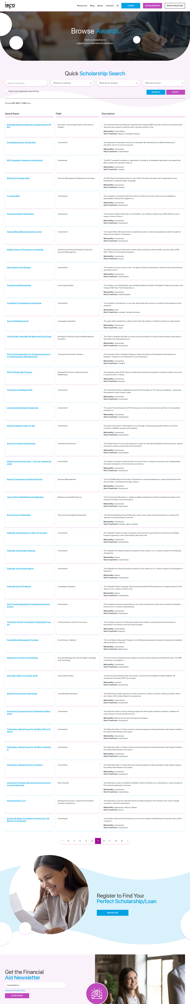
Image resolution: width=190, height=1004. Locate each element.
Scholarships (152, 6)
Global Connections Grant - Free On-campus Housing (29, 462)
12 (80, 841)
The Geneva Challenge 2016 (19, 390)
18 (116, 841)
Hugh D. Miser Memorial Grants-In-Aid (24, 232)
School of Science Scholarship (21, 443)
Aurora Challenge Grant (18, 321)
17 (110, 841)
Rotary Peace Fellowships (19, 515)
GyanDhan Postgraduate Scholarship (24, 303)
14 (92, 841)
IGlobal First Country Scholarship (22, 658)
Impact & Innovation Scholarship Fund (24, 479)
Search (156, 92)
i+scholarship (13, 196)
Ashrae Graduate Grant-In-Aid (21, 426)
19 (122, 841)
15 (98, 841)
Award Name (12, 113)
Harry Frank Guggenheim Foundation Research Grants (28, 605)
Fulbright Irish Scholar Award (20, 568)
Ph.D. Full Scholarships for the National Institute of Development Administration (28, 355)
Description (108, 113)
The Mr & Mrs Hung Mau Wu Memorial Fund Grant (29, 336)
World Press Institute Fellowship (22, 694)
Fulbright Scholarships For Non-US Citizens (27, 533)
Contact (110, 6)
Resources (82, 6)
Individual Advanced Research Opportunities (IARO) (29, 126)
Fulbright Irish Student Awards (21, 551)
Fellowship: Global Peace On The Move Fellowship (29, 748)
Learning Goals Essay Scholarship (22, 408)
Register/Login (175, 6)
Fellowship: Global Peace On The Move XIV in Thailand (29, 730)
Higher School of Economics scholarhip (25, 249)
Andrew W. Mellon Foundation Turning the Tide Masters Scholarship (28, 819)
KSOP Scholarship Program (19, 372)
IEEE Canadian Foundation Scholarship (25, 160)
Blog (92, 6)
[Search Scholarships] (118, 6)
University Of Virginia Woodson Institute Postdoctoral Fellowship (29, 784)
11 (74, 841)
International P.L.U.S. (16, 801)
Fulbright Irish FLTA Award (19, 586)
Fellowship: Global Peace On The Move (24, 765)
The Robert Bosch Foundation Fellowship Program (29, 623)
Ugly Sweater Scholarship (19, 267)
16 (104, 841)
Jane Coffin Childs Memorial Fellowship (25, 497)
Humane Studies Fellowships (20, 214)
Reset (175, 92)
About (100, 6)
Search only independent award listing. (24, 91)
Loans (131, 6)
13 (86, 841)
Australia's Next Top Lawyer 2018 (22, 676)
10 (68, 841)
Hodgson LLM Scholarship (19, 285)
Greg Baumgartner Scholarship (21, 142)
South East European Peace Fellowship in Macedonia (28, 712)
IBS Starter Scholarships (18, 178)
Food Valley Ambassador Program (22, 640)
